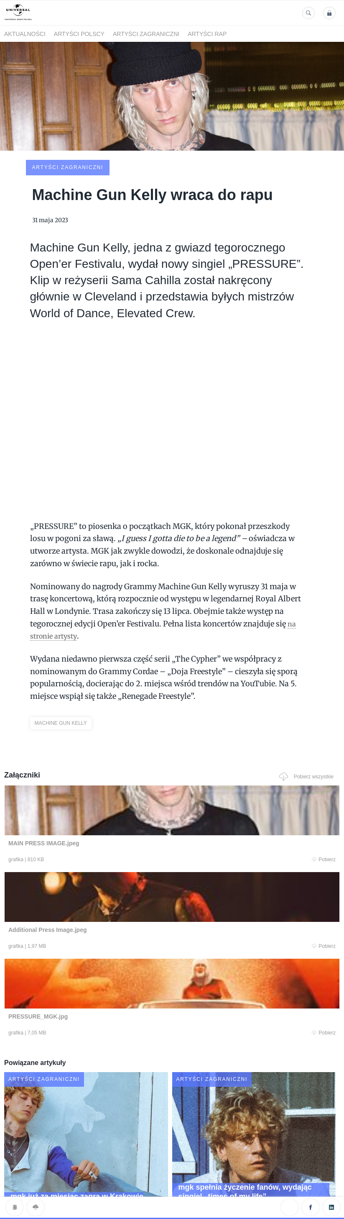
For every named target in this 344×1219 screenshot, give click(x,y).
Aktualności (25, 34)
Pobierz (94, 797)
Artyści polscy (79, 34)
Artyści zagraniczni (146, 34)
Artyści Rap (207, 34)
